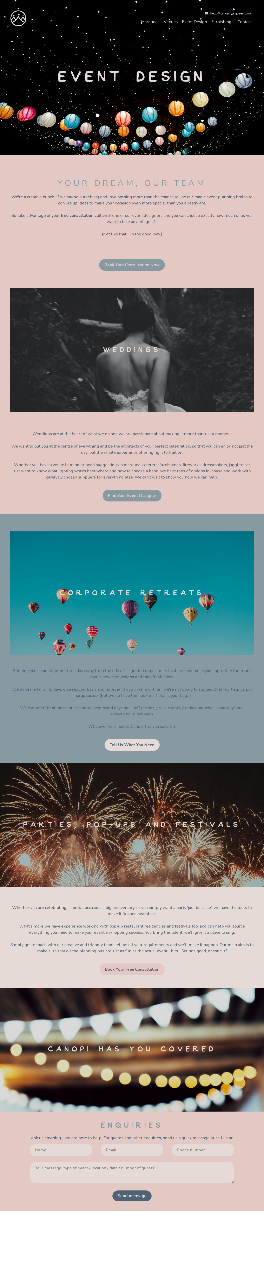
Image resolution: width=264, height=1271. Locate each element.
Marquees (150, 22)
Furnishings (222, 22)
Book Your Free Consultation (132, 969)
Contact (245, 22)
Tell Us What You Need (132, 745)
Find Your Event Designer (132, 495)
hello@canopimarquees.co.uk (228, 13)
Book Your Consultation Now (132, 265)
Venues (171, 22)
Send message (132, 1196)
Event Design (194, 22)
